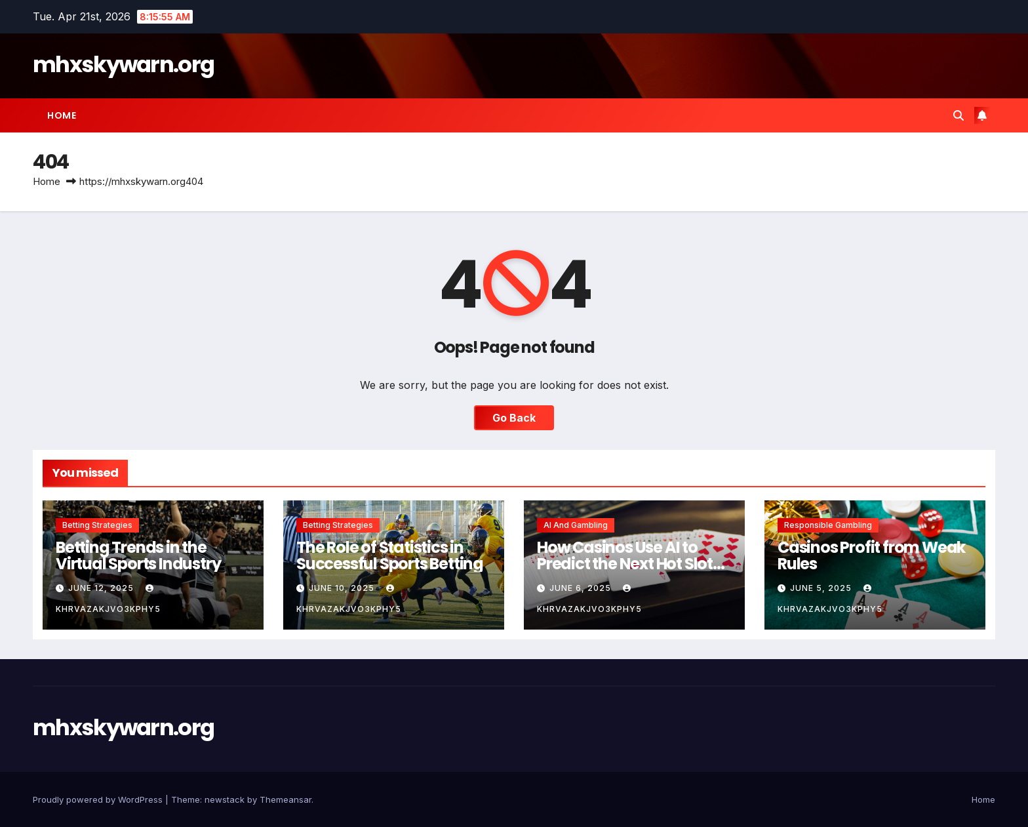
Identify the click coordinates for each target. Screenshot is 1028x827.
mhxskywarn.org (123, 64)
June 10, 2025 (343, 588)
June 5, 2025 (822, 588)
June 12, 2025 (102, 588)
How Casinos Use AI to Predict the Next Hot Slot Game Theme (625, 563)
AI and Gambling (576, 525)
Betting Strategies (97, 525)
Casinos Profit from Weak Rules (871, 555)
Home (61, 115)
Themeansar (285, 799)
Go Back (514, 417)
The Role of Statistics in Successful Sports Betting (389, 555)
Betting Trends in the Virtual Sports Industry (138, 555)
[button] (958, 115)
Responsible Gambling (828, 525)
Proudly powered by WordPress (99, 799)
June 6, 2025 (581, 588)
